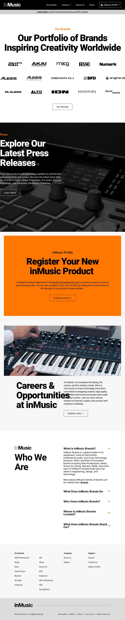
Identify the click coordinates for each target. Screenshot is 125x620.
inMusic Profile (110, 4)
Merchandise (62, 614)
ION (40, 585)
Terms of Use (89, 614)
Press (91, 5)
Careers (66, 5)
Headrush (18, 585)
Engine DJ (43, 576)
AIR (40, 558)
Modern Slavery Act (103, 614)
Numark (18, 576)
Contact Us (92, 562)
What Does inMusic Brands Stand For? (86, 526)
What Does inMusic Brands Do (86, 491)
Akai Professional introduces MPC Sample (62, 12)
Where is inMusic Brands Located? (86, 513)
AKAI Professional (22, 558)
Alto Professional (46, 580)
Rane (17, 567)
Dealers (67, 562)
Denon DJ (43, 567)
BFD (41, 571)
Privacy (80, 614)
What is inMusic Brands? (86, 448)
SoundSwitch (44, 589)
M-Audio (18, 580)
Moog (17, 562)
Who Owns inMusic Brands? (86, 501)
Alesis (41, 562)
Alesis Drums (20, 571)
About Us (80, 5)
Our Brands (51, 5)
